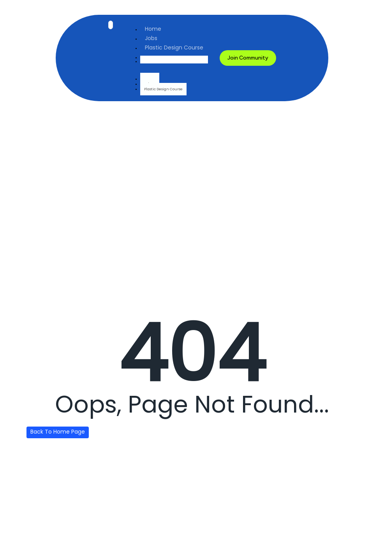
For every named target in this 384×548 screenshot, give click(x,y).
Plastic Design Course (174, 47)
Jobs (151, 38)
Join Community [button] (247, 57)
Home (153, 29)
